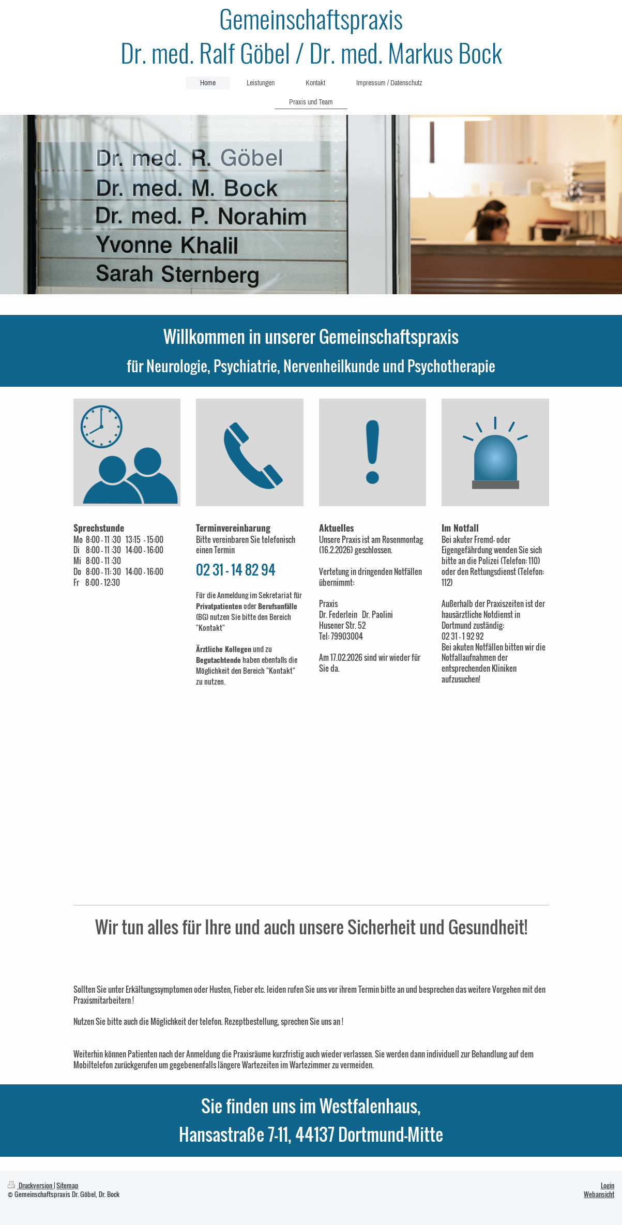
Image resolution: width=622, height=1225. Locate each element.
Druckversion (31, 1185)
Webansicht (599, 1194)
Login (607, 1185)
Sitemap (67, 1185)
